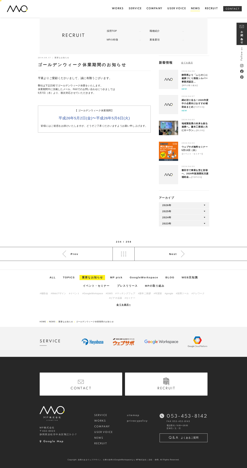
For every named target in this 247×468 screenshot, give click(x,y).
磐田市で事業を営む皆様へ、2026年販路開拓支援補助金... (195, 173)
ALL (52, 277)
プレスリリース (127, 285)
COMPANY (102, 426)
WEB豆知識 (190, 277)
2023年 (166, 223)
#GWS (109, 293)
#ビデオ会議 (115, 298)
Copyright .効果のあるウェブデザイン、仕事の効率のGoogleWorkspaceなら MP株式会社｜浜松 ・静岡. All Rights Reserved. (123, 460)
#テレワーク (198, 293)
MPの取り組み (190, 85)
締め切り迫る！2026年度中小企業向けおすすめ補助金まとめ (195, 103)
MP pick (116, 277)
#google (169, 293)
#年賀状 (158, 293)
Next (173, 253)
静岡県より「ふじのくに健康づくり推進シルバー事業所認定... (195, 78)
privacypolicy (137, 421)
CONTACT (233, 9)
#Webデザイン (58, 293)
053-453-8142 (187, 416)
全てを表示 (123, 304)
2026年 (166, 205)
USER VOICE (103, 432)
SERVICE (100, 415)
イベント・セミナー (192, 154)
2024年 (166, 217)
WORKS (100, 421)
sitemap (133, 415)
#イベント (74, 293)
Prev (74, 253)
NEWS (98, 438)
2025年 (166, 211)
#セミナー (130, 298)
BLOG (200, 130)
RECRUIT (100, 443)
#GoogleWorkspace (92, 293)
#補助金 (44, 293)
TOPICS (199, 107)
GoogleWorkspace (144, 277)
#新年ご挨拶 (144, 293)
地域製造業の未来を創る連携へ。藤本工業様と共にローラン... (195, 127)
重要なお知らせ (92, 277)
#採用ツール (182, 293)
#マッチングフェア (125, 293)
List (124, 254)
